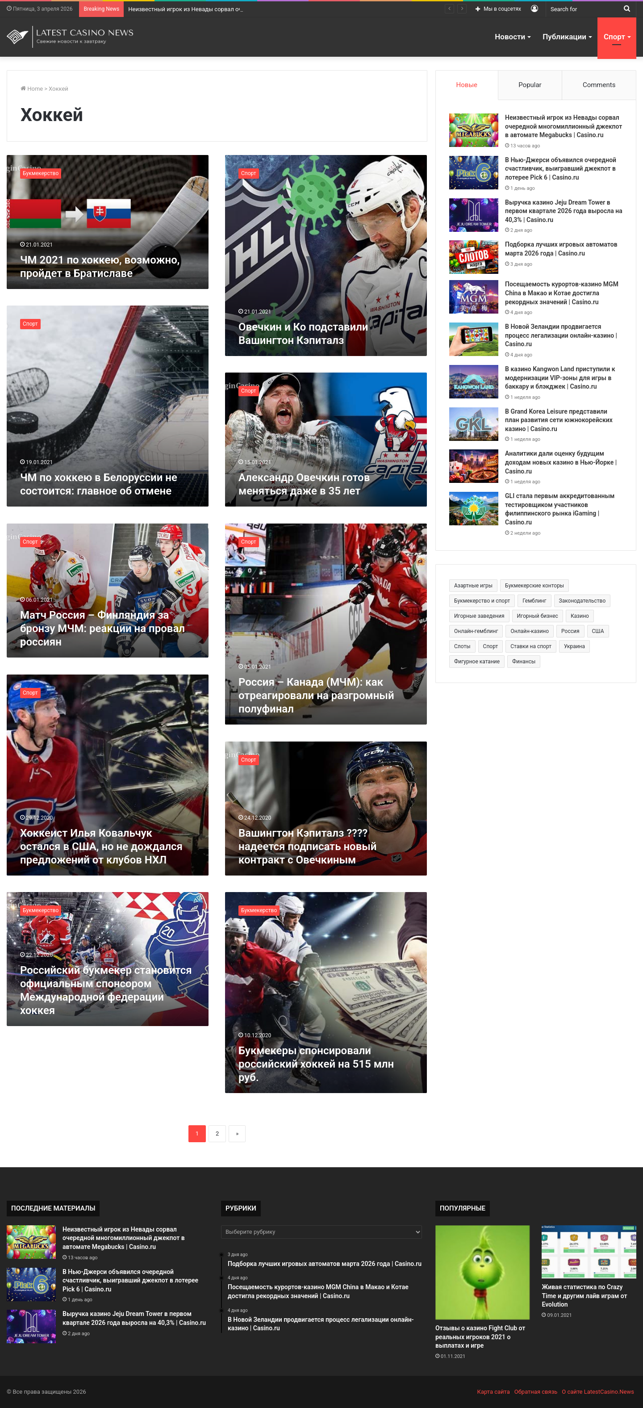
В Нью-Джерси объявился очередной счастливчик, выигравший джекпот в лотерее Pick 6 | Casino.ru (560, 168)
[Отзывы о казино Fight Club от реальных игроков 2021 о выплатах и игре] (482, 1272)
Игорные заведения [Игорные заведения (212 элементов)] (479, 616)
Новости (510, 36)
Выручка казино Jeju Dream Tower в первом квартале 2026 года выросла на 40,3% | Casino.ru (563, 211)
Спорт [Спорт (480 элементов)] (490, 646)
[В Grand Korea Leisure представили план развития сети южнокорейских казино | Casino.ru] (473, 424)
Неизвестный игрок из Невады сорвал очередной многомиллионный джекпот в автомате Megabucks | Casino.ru (563, 126)
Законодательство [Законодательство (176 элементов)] (582, 601)
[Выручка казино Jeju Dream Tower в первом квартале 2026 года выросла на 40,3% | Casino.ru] (473, 215)
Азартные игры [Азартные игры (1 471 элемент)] (473, 585)
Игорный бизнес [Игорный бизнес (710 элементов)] (537, 616)
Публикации (564, 36)
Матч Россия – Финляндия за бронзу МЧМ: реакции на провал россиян (102, 628)
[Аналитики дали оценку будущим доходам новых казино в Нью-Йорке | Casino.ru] (473, 466)
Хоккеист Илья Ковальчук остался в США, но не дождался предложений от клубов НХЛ (101, 846)
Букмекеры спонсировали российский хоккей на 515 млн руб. (316, 1064)
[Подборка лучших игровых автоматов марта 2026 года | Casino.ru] (473, 257)
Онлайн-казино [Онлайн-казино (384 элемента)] (529, 631)
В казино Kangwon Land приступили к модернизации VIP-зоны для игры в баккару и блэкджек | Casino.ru (560, 377)
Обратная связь (536, 1391)
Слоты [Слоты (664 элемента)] (462, 646)
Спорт (614, 36)
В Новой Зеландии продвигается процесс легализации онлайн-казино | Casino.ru (561, 335)
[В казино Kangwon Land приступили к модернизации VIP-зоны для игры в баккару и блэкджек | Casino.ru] (473, 381)
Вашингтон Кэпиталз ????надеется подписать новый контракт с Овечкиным (307, 846)
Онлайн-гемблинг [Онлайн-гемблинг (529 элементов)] (476, 631)
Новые (466, 85)
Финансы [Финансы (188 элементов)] (523, 661)
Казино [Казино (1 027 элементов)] (580, 616)
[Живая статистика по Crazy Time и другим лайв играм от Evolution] (589, 1251)
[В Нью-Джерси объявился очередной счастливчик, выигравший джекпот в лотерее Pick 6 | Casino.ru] (473, 172)
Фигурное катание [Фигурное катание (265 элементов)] (477, 661)
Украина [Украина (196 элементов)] (574, 646)
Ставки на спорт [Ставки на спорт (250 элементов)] (530, 646)
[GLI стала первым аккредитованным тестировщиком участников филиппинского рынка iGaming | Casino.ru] (473, 508)
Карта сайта (493, 1391)
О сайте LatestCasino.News (598, 1391)
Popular (530, 85)
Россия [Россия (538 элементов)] (570, 631)
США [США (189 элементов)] (598, 631)
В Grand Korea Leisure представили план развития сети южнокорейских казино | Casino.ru (559, 420)
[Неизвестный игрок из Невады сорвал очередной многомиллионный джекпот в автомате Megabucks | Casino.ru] (473, 130)
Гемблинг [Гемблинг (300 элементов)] (534, 601)
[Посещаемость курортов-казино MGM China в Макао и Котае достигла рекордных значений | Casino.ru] (473, 297)
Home (32, 88)
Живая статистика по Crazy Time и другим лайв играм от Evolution (584, 1295)
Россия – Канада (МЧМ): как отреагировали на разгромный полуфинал (316, 695)
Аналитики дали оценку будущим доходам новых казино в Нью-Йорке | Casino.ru (561, 462)
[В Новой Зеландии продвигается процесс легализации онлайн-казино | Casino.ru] (473, 339)
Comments (599, 85)
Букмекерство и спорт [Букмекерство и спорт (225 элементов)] (482, 601)
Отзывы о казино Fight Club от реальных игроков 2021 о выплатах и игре (480, 1336)
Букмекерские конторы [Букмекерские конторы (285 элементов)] (534, 585)
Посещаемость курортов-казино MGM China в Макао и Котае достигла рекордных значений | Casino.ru (561, 293)
